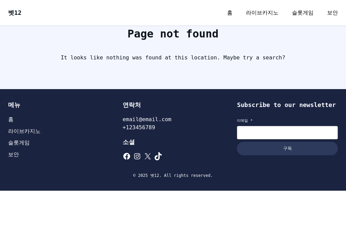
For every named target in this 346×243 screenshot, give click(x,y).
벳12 (15, 12)
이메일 (244, 120)
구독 (287, 148)
